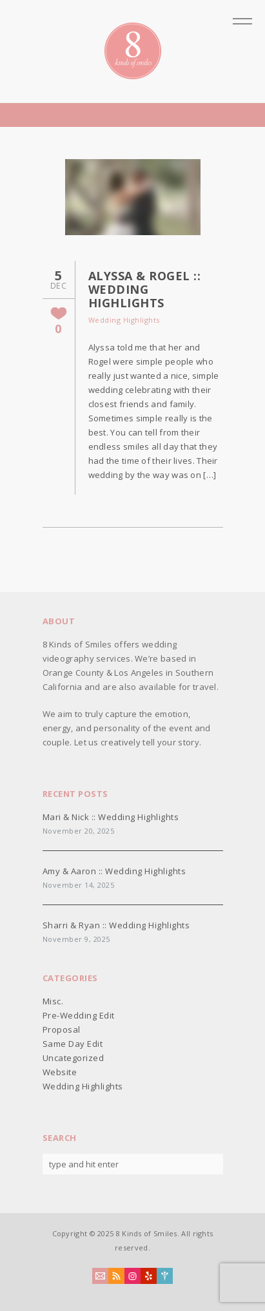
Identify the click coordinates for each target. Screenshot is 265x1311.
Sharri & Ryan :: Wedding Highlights (116, 925)
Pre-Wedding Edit (79, 1015)
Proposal (62, 1029)
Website (60, 1072)
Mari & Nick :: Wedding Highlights (111, 817)
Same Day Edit (73, 1043)
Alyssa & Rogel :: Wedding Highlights (144, 289)
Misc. (53, 1001)
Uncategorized (73, 1058)
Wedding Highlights (124, 320)
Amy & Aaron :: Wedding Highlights (114, 871)
